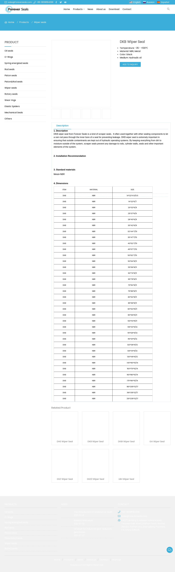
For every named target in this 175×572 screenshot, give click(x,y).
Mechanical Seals (14, 112)
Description (62, 125)
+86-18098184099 (45, 2)
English (136, 2)
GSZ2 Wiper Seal (95, 479)
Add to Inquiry (130, 64)
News (90, 9)
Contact (127, 9)
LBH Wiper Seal (126, 479)
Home (67, 9)
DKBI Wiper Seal (126, 441)
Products (78, 9)
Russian (151, 2)
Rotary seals (11, 94)
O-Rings (9, 57)
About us (101, 9)
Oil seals (9, 50)
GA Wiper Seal (157, 441)
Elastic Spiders (12, 106)
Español (165, 2)
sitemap (116, 559)
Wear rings (10, 100)
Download (114, 9)
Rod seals (9, 69)
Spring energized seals (16, 63)
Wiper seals (40, 22)
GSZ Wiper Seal (65, 479)
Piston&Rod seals (13, 81)
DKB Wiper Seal (96, 441)
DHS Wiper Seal (65, 441)
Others (8, 118)
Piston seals (11, 75)
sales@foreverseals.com (20, 2)
